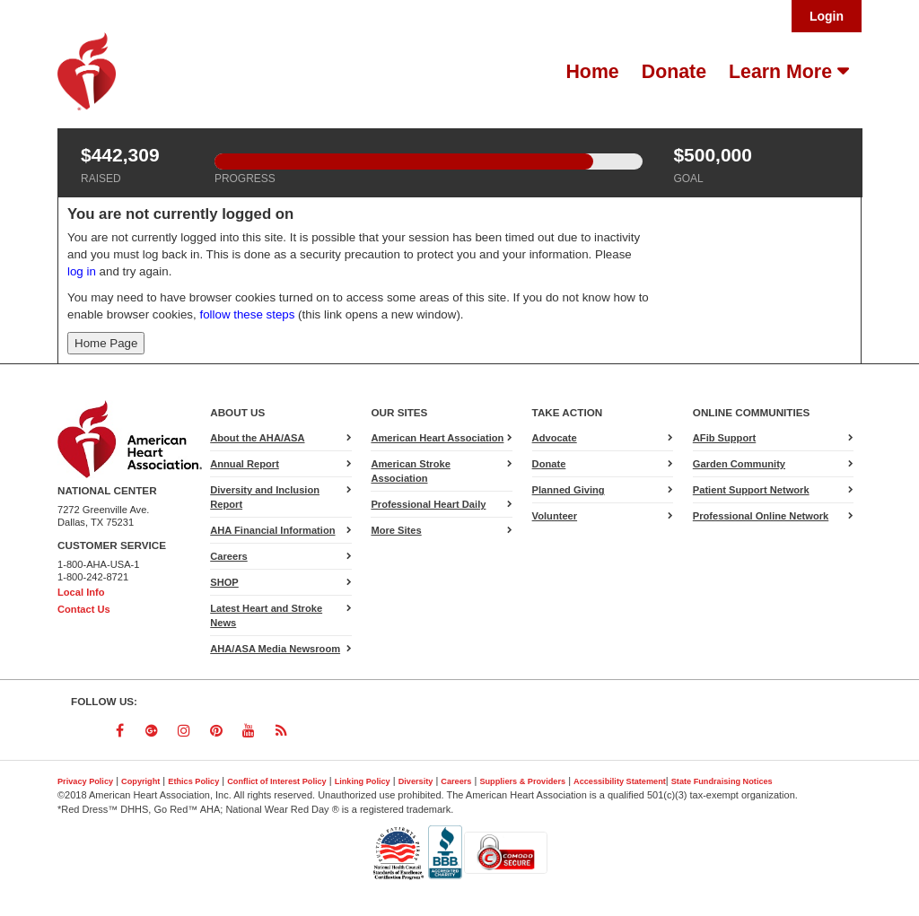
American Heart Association (437, 437)
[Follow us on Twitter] (87, 730)
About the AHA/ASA (257, 437)
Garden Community (739, 463)
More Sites (396, 530)
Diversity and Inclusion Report (264, 497)
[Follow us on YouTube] (248, 730)
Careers (228, 556)
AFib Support (724, 437)
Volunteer (554, 515)
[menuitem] (589, 72)
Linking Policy (362, 781)
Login (827, 16)
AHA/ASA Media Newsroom (275, 648)
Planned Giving (568, 489)
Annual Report (244, 463)
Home (591, 72)
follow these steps (247, 314)
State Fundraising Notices (722, 781)
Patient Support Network (751, 489)
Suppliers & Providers (522, 781)
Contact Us (83, 609)
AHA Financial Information (272, 530)
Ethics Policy (193, 781)
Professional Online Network (760, 515)
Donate (674, 72)
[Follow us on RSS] (281, 730)
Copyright (140, 781)
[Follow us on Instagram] (184, 730)
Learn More (783, 72)
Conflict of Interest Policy (276, 781)
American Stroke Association (410, 471)
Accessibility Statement (619, 781)
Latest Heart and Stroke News (266, 615)
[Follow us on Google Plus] (152, 730)
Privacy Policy (85, 781)
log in (81, 271)
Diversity (415, 781)
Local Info (81, 592)
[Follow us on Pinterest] (216, 730)
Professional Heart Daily (428, 504)
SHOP (224, 582)
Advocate (576, 440)
